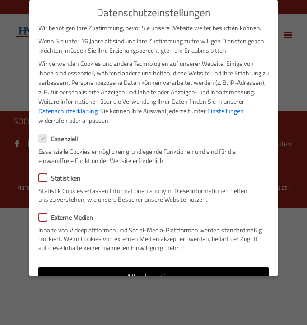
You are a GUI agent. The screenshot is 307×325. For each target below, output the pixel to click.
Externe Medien (69, 217)
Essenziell (61, 139)
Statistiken (63, 177)
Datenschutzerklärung (68, 111)
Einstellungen (225, 111)
